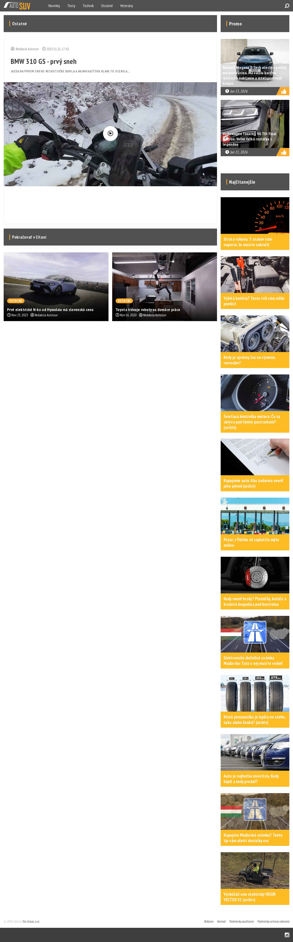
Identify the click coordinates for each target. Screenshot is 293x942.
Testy (71, 5)
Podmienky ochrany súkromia (273, 921)
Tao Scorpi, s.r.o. (30, 921)
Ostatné (107, 5)
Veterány (126, 5)
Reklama (208, 921)
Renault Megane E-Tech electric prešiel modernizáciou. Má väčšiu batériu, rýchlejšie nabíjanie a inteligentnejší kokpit (255, 75)
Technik (88, 5)
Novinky (54, 5)
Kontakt (221, 921)
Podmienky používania (241, 921)
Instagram (287, 935)
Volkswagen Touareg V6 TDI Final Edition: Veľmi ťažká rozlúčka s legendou (249, 139)
